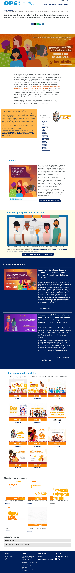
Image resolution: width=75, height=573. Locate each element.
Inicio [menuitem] (42, 5)
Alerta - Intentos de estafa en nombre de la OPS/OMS (28, 557)
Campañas (10, 10)
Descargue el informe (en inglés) (49, 200)
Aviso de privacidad (26, 564)
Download (7, 503)
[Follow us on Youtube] (65, 557)
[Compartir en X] (35, 24)
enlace (23, 377)
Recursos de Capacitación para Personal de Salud (37, 254)
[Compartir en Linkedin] (40, 24)
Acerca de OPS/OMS (9, 556)
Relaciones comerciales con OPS (29, 559)
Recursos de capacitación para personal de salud (45, 137)
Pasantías (7, 559)
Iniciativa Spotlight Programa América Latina (46, 148)
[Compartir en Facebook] (32, 24)
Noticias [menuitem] (60, 4)
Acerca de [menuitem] (66, 4)
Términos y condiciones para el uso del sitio (28, 569)
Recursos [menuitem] (54, 4)
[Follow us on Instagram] (62, 557)
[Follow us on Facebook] (59, 557)
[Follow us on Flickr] (56, 559)
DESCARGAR (18, 398)
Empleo (6, 558)
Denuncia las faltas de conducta (46, 559)
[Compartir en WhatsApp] (38, 24)
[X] (56, 557)
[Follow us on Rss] (59, 559)
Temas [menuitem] (45, 4)
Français (69, 0)
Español (65, 0)
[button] (43, 24)
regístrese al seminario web (46, 359)
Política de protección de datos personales (28, 566)
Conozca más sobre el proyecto (63, 358)
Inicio (5, 10)
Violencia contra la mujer (13, 540)
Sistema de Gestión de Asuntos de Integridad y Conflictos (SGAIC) (29, 561)
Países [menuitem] (49, 4)
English (61, 0)
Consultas (40, 556)
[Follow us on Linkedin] (67, 557)
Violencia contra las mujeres (44, 142)
